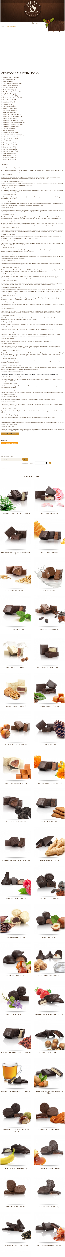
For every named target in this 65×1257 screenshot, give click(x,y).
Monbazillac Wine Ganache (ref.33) (12, 287)
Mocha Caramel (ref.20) (9, 240)
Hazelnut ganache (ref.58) (9, 358)
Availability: (4, 440)
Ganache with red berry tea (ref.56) (12, 350)
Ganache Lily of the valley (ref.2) (11, 168)
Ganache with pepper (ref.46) (10, 415)
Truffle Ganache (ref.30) (9, 274)
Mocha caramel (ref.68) (9, 401)
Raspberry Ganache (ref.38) (10, 302)
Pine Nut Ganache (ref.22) (9, 254)
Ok (25, 460)
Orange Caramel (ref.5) (9, 426)
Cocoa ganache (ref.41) (9, 315)
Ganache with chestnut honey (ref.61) (12, 376)
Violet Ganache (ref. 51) (9, 338)
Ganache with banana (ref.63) (10, 390)
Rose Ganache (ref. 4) (8, 174)
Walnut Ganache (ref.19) (9, 234)
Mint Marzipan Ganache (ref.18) (11, 227)
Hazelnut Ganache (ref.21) (9, 247)
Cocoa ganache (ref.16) (9, 214)
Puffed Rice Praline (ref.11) (10, 194)
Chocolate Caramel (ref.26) (10, 260)
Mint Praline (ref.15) (8, 207)
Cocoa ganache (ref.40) (9, 308)
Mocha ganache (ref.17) (9, 221)
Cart (36, 24)
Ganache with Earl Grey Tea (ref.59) (12, 365)
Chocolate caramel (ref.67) (10, 396)
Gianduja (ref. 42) (7, 322)
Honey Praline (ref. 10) (9, 187)
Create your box (10, 434)
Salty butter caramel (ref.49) (10, 420)
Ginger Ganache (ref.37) (9, 295)
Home (2, 26)
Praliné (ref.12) (7, 201)
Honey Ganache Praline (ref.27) (11, 267)
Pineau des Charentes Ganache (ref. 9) (13, 181)
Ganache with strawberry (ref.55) (11, 343)
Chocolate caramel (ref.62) (10, 383)
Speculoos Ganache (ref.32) (10, 280)
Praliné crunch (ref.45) (9, 327)
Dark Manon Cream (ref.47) (10, 332)
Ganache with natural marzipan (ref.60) (13, 371)
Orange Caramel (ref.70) (9, 408)
